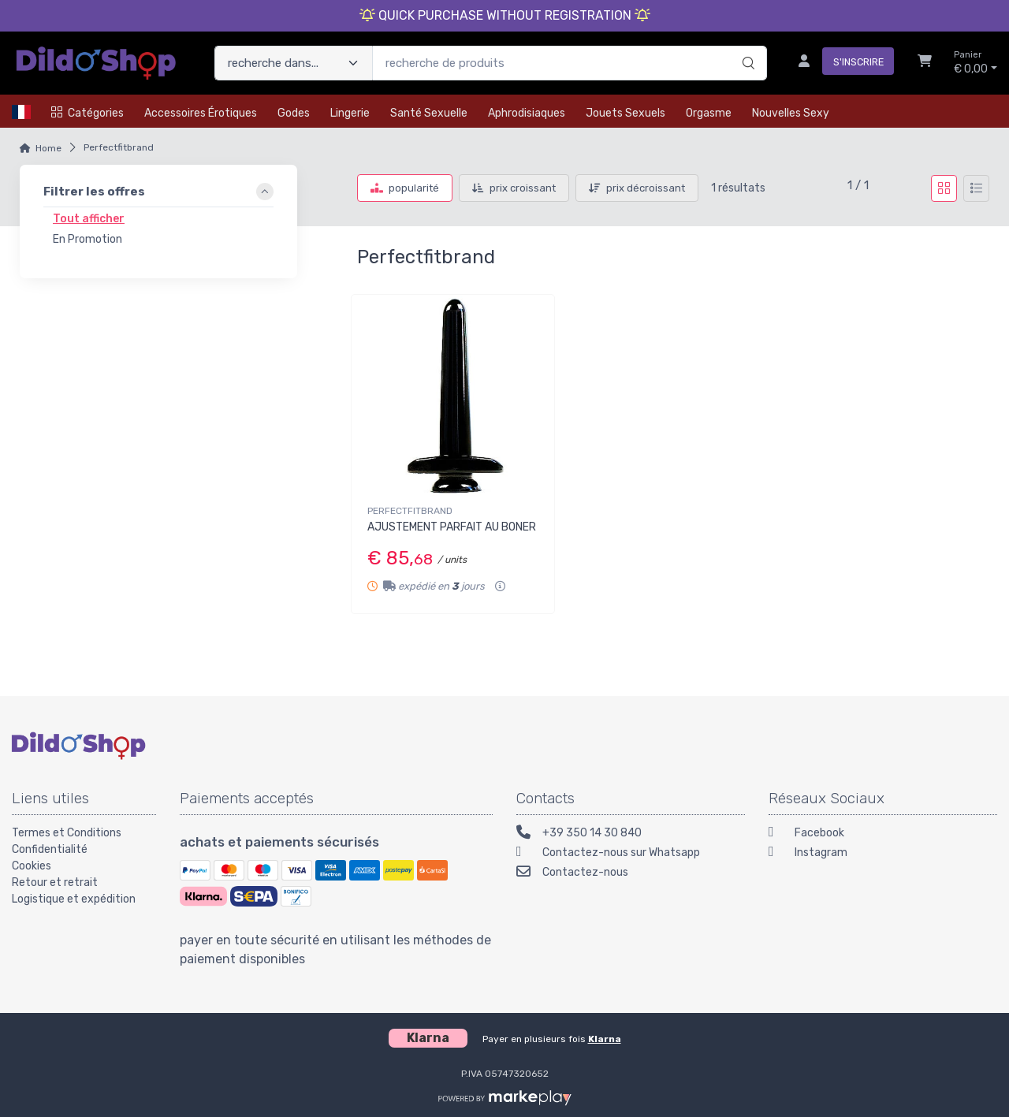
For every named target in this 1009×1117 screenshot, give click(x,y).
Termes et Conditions (66, 833)
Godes (293, 113)
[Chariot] (925, 63)
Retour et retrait (55, 882)
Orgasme (709, 113)
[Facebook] (883, 834)
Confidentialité (49, 849)
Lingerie (350, 113)
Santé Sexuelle (428, 113)
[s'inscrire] (840, 63)
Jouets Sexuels (625, 113)
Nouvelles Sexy (790, 113)
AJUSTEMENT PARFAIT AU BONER (451, 527)
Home (48, 148)
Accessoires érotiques (200, 113)
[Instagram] (883, 854)
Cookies (31, 866)
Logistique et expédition (74, 899)
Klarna (604, 1038)
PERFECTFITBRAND (409, 510)
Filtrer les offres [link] (94, 191)
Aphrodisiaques (526, 113)
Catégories (87, 113)
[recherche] (746, 46)
